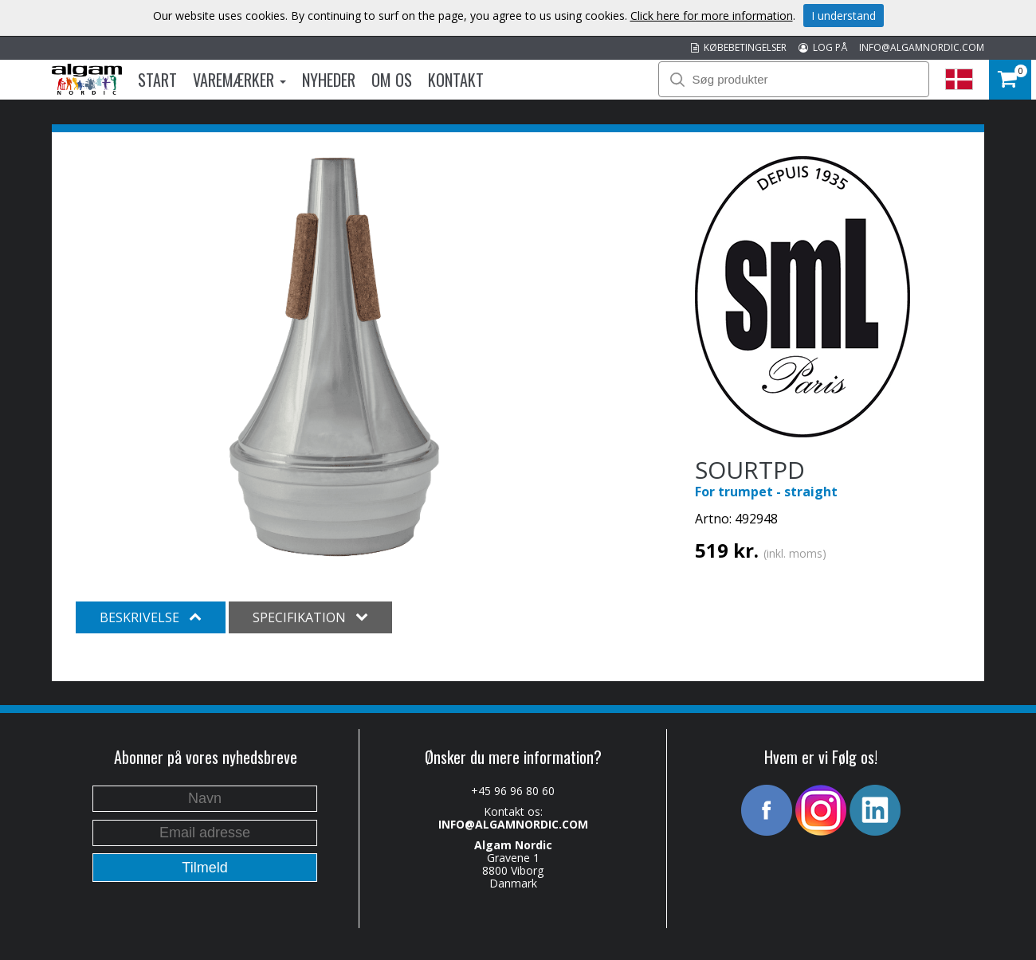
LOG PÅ (823, 47)
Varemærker (239, 80)
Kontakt (456, 80)
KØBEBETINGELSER (739, 47)
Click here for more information (711, 15)
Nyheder (328, 80)
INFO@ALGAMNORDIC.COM (921, 47)
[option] (334, 357)
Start (157, 80)
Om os (391, 80)
